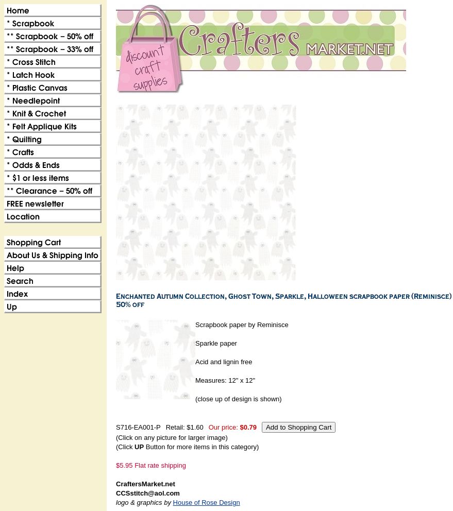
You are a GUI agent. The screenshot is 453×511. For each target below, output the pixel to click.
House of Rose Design (206, 502)
